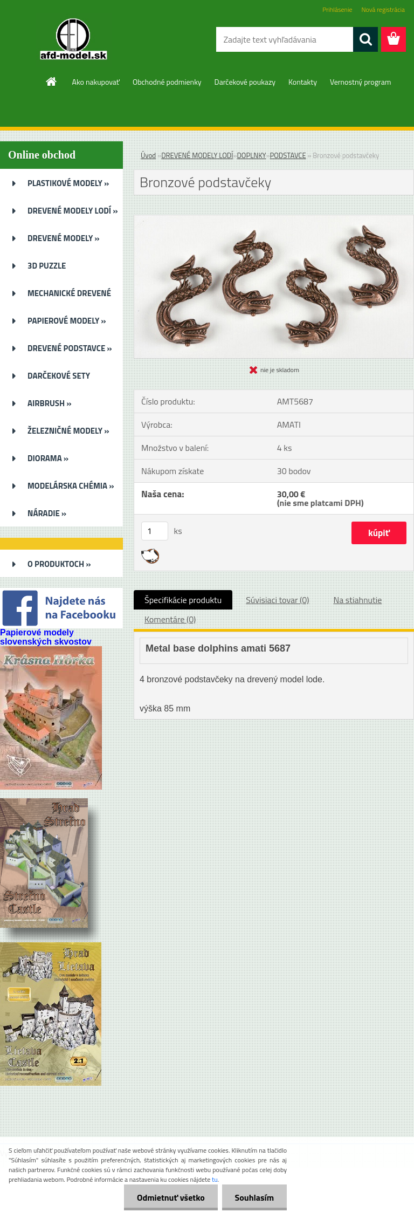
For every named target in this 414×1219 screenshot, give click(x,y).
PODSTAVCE (288, 155)
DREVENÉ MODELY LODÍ (197, 155)
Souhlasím (253, 1197)
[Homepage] (51, 81)
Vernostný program (360, 81)
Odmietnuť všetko (169, 1197)
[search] (365, 39)
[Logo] (74, 40)
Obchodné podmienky (167, 81)
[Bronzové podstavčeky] (273, 219)
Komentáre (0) (170, 619)
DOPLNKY (251, 155)
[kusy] (154, 531)
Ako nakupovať (96, 81)
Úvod (148, 155)
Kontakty (302, 81)
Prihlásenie (337, 9)
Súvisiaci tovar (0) (277, 599)
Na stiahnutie (357, 599)
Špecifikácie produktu (183, 599)
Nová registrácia (383, 9)
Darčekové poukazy (245, 81)
